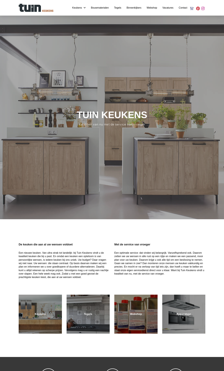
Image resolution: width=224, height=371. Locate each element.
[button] (192, 8)
